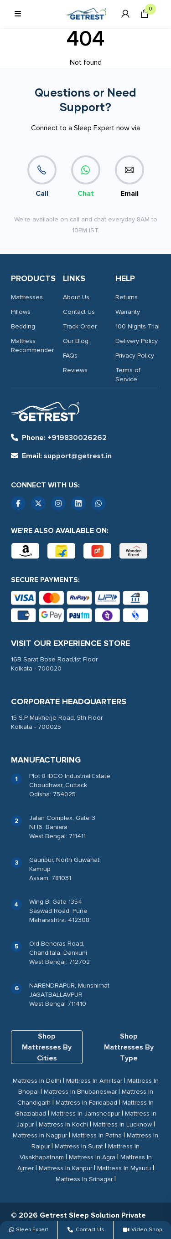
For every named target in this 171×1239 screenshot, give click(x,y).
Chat (85, 176)
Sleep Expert (28, 1229)
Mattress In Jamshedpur (85, 1113)
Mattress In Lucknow (122, 1124)
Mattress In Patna (97, 1135)
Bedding (23, 326)
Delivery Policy (136, 341)
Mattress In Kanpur (65, 1168)
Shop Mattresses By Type (129, 1047)
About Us (76, 297)
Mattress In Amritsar (94, 1081)
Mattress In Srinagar (84, 1179)
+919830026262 (59, 437)
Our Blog (75, 341)
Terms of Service (127, 374)
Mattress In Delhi (37, 1081)
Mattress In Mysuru (124, 1168)
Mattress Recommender (32, 345)
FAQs (70, 355)
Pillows (21, 312)
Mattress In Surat (79, 1146)
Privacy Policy (134, 355)
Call (42, 176)
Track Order (80, 326)
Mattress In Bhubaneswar (80, 1092)
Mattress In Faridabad (86, 1102)
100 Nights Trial (137, 326)
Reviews (75, 370)
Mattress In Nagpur (40, 1135)
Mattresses (27, 297)
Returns (126, 297)
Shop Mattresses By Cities (47, 1047)
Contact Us (79, 312)
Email (129, 176)
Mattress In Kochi (63, 1124)
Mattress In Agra (92, 1157)
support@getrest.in (61, 456)
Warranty (127, 312)
